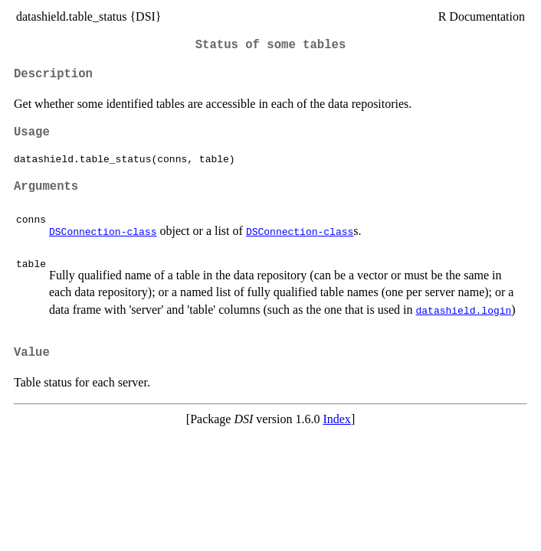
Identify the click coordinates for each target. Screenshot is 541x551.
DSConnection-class (102, 231)
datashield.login (464, 310)
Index (336, 418)
